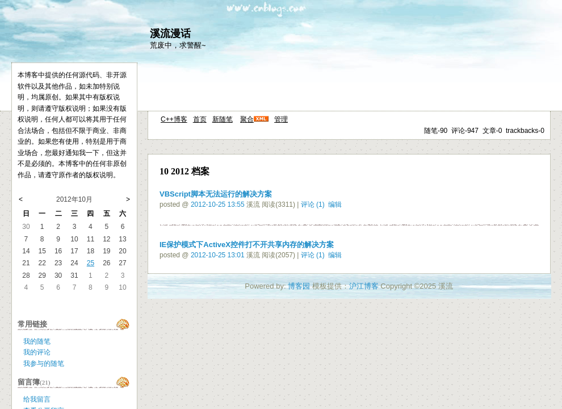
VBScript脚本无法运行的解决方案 (216, 194)
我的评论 (37, 352)
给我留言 (37, 399)
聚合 (247, 119)
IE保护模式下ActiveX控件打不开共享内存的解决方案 (247, 244)
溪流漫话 (170, 33)
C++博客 (174, 119)
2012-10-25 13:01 (218, 255)
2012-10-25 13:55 (218, 204)
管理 (281, 119)
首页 (200, 119)
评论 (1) (313, 204)
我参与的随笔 (43, 364)
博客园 (299, 286)
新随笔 (222, 119)
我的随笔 (37, 341)
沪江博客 (364, 286)
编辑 (335, 204)
